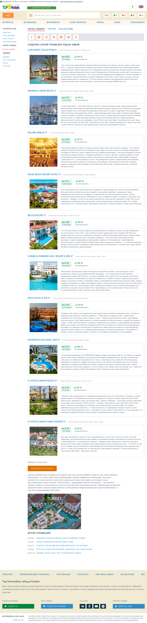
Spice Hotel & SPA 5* (39, 298)
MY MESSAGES (30, 22)
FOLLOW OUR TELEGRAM (56, 606)
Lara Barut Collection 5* (42, 49)
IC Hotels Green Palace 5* (42, 380)
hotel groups (8, 39)
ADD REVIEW (41, 8)
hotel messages (9, 36)
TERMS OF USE (18, 620)
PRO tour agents (9, 60)
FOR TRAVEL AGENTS (105, 574)
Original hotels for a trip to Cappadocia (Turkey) (58, 553)
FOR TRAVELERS (63, 574)
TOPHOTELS (7, 574)
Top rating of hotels (21, 581)
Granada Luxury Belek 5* (42, 90)
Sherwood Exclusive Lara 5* (44, 339)
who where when (9, 42)
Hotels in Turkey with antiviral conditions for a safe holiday (64, 549)
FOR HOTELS (82, 574)
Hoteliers (7, 66)
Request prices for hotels (42, 468)
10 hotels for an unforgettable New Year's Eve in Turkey (62, 545)
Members (6, 57)
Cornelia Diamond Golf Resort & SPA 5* (50, 256)
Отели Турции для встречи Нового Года (54, 542)
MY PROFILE (7, 22)
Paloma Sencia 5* (37, 132)
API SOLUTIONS (127, 574)
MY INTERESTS (53, 22)
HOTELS (100, 22)
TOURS (117, 22)
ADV (143, 574)
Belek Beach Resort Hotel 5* (44, 174)
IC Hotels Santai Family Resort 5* (47, 421)
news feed (7, 32)
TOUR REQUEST (138, 22)
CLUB (78, 22)
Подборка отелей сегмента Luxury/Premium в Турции (60, 538)
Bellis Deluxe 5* (37, 215)
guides (5, 63)
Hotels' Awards (9, 49)
